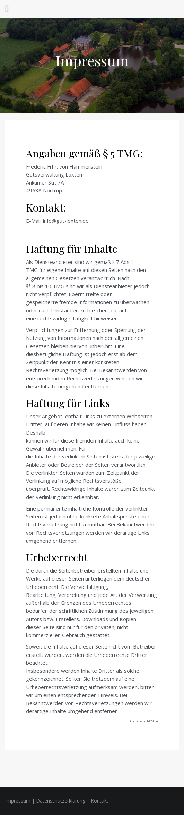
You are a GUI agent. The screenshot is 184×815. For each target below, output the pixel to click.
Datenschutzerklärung (60, 800)
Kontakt (99, 800)
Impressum (92, 60)
